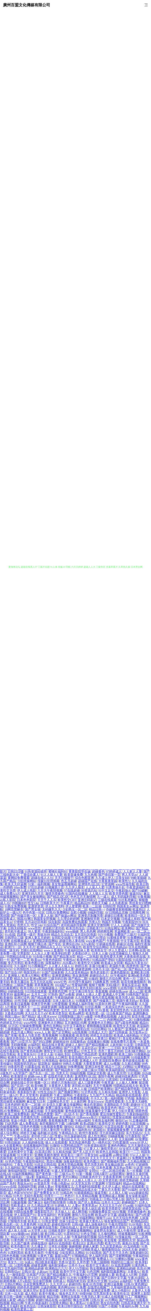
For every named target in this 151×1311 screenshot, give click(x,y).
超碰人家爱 (90, 1246)
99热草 (115, 981)
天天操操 (136, 1129)
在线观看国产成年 (53, 1278)
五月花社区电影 (36, 922)
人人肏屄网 (78, 1101)
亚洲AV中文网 (97, 1281)
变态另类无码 (93, 1164)
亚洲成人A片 (88, 1060)
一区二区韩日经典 (112, 1170)
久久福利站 (12, 1167)
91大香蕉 (83, 1290)
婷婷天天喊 (99, 903)
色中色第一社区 (34, 912)
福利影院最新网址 (113, 1271)
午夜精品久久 (68, 1133)
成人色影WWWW (20, 1192)
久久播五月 (39, 1246)
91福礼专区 (62, 1054)
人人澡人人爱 (95, 887)
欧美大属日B (20, 981)
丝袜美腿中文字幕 (97, 1111)
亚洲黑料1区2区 (86, 1076)
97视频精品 (79, 1255)
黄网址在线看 (70, 1296)
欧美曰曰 (79, 1243)
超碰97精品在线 (47, 1300)
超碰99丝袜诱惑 (126, 1076)
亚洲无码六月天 (33, 893)
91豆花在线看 (113, 1126)
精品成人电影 (35, 1098)
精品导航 (53, 1296)
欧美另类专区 (58, 1013)
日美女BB (122, 878)
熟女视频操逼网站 (102, 1268)
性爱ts (58, 1136)
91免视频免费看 (52, 1126)
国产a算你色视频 (126, 1022)
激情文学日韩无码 (48, 1259)
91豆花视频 (137, 1123)
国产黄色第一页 (47, 1174)
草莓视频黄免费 (118, 1129)
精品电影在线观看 (128, 1095)
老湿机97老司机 (53, 928)
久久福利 (20, 966)
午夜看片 (66, 903)
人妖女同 (124, 1016)
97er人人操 (137, 1155)
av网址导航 (121, 1155)
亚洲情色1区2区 (89, 884)
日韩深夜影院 (46, 1306)
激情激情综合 (110, 1249)
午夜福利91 (62, 1189)
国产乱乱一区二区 (41, 1073)
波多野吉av (70, 1218)
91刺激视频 (22, 1180)
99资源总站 (89, 890)
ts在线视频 (79, 1032)
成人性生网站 (97, 1136)
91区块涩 (43, 1224)
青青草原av (89, 1205)
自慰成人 (59, 1281)
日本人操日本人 (63, 1000)
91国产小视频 (107, 1306)
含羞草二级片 (134, 1126)
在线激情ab (78, 1041)
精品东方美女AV (136, 963)
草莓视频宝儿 (64, 1186)
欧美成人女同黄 (112, 963)
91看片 (12, 1089)
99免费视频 (75, 1066)
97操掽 (31, 1237)
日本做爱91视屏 (11, 1259)
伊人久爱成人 (117, 950)
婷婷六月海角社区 (63, 1082)
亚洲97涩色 (22, 997)
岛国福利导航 (27, 1186)
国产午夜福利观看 (124, 1003)
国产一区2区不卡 (66, 1114)
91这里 (128, 1044)
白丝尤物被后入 (120, 953)
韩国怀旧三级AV (122, 1262)
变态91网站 (70, 1177)
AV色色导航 (13, 1161)
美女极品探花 (114, 1164)
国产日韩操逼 (118, 1032)
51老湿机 (112, 1079)
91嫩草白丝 (81, 1029)
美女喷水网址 (131, 1038)
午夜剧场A (122, 890)
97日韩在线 (58, 1089)
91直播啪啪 (8, 1287)
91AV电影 (135, 1224)
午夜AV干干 (45, 1079)
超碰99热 (75, 1284)
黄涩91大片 (54, 1148)
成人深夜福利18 (96, 1224)
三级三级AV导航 (92, 1070)
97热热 (53, 994)
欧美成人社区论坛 (91, 1079)
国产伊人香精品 (89, 1202)
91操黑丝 (93, 1303)
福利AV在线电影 (59, 1243)
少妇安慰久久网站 (71, 1252)
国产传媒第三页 (104, 1000)
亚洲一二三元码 (109, 1048)
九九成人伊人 (104, 878)
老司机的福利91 (36, 1249)
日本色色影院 (26, 900)
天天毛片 (29, 947)
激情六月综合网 (110, 978)
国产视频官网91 (69, 1092)
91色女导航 (88, 1233)
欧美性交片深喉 (89, 963)
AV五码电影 (131, 1246)
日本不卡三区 (110, 1202)
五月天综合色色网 (125, 1218)
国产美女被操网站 (32, 896)
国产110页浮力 (21, 1041)
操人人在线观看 (56, 1142)
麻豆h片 (19, 1098)
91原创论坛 (71, 1233)
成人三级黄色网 (89, 1082)
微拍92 (69, 1126)
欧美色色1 (84, 959)
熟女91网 (34, 1048)
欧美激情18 (19, 1076)
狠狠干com (103, 1218)
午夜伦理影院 (117, 1224)
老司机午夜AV (24, 1158)
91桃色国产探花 (137, 994)
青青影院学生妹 (80, 871)
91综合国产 (51, 925)
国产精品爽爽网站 (34, 1167)
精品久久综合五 (62, 934)
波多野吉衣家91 (105, 1230)
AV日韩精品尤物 (116, 912)
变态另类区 (15, 963)
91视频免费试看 (39, 1170)
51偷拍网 (72, 1123)
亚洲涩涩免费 (100, 1290)
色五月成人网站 (22, 1032)
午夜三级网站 (63, 1095)
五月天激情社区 (139, 1145)
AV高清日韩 (42, 1152)
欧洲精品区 (95, 1126)
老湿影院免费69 (110, 1060)
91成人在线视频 (112, 1296)
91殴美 (71, 1202)
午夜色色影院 (51, 959)
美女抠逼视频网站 (64, 884)
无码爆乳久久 (51, 909)
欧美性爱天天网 (111, 956)
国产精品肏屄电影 (127, 1089)
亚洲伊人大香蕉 (130, 1092)
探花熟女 (44, 1063)
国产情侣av (126, 1300)
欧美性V (124, 881)
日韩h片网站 (13, 1284)
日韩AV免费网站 (57, 912)
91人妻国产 (116, 1029)
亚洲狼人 (14, 975)
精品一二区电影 (88, 956)
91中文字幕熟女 (74, 1026)
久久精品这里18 (42, 1205)
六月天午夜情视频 (50, 890)
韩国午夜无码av (127, 1000)
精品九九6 (21, 978)
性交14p (33, 903)
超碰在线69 (39, 1243)
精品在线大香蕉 (53, 1044)
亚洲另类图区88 (25, 1079)
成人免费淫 (19, 1199)
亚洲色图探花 (119, 972)
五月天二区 (39, 994)
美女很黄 (110, 1240)
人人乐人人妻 (40, 953)
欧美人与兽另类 (29, 1035)
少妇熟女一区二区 (74, 909)
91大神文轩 (25, 1155)
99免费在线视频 (105, 1016)
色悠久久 (23, 925)
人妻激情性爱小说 (71, 1038)
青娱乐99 (43, 934)
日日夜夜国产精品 (118, 1013)
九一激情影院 (15, 1274)
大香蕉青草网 (92, 1063)
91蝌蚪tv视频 (124, 1259)
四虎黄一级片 (26, 934)
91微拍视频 (141, 1019)
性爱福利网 (79, 985)
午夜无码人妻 (90, 1296)
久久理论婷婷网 (68, 918)
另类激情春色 (136, 1211)
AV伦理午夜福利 (79, 981)
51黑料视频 (22, 1265)
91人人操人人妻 (52, 874)
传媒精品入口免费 (48, 1177)
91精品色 (66, 1192)
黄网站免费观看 (19, 878)
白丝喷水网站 (58, 1303)
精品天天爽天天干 (65, 1158)
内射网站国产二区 (119, 1019)
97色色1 (77, 1107)
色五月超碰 (69, 881)
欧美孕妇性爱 (61, 953)
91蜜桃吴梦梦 (116, 937)
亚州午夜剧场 (89, 1227)
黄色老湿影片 (99, 972)
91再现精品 (50, 1060)
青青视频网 (50, 1035)
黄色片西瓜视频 (103, 997)
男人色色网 (88, 931)
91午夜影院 (133, 1136)
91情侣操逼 (12, 1142)
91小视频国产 (37, 966)
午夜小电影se (60, 1183)
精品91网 (17, 1303)
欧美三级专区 (34, 1208)
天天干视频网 (102, 1085)
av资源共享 (42, 1183)
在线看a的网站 (52, 1048)
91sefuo (113, 1281)
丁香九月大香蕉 (109, 1189)
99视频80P (19, 903)
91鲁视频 (143, 896)
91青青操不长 (115, 887)
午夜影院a (81, 1095)
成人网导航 (79, 1211)
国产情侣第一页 (109, 874)
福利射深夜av (57, 1265)
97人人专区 (36, 1057)
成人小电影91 (120, 1290)
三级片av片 (67, 1174)
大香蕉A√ (134, 1271)
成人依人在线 (17, 1230)
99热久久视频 (72, 1063)
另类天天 (62, 1073)
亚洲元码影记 (87, 900)
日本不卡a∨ (76, 1265)
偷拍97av (121, 1120)
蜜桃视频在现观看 (99, 1026)
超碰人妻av (45, 1186)
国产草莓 (11, 1035)
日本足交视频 (110, 918)
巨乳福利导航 (14, 1268)
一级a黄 (28, 1177)
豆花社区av (89, 1048)
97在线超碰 (72, 890)
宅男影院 (23, 953)
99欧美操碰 (138, 878)
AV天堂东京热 (80, 1183)
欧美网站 (128, 928)
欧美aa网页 (76, 1013)
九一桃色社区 (101, 1142)
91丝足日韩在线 (45, 1164)
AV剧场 (44, 1089)
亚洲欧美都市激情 (46, 1155)
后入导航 (31, 1218)
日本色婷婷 (12, 1104)
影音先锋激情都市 (133, 981)
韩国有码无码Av (25, 1063)
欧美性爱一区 (95, 1013)
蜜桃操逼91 (53, 1208)
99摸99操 (85, 1293)
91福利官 (81, 1170)
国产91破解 (139, 890)
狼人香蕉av (77, 1303)
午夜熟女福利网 (103, 1120)
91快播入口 (131, 1177)
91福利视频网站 (23, 1174)
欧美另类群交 (111, 1208)
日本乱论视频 (57, 1246)
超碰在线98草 (61, 1224)
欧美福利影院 (115, 1070)
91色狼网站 (92, 1107)
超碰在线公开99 (22, 1082)
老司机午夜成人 (16, 931)
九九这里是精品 (111, 1246)
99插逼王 (95, 1199)
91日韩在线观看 (36, 991)
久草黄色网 (28, 1224)
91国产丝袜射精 (53, 972)
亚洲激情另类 (90, 918)
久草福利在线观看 (87, 1186)
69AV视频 (119, 1211)
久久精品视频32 (138, 1161)
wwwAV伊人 (134, 1007)
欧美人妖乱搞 (91, 1208)
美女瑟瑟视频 (131, 1048)
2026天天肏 (129, 1249)
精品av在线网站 (134, 1183)
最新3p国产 (62, 1255)
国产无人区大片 (84, 1152)
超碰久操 (37, 1233)
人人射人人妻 (132, 871)
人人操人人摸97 (50, 1218)
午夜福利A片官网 (85, 1274)
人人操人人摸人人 (84, 1180)
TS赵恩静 (11, 1123)
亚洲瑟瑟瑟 (36, 906)
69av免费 (20, 887)
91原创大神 (103, 1003)
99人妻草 (34, 931)
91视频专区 (14, 1290)
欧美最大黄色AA (91, 1221)
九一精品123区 (15, 1237)
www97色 (60, 981)
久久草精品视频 (87, 1196)
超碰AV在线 (125, 944)
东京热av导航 (122, 1167)
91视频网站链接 (34, 1296)
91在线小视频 (42, 956)
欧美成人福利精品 (126, 1035)
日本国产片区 (35, 1274)
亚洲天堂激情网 (98, 925)
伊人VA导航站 (78, 1268)
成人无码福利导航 (123, 896)
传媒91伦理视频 (48, 881)
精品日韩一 (97, 909)
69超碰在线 (15, 991)
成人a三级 (136, 991)
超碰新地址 (126, 1215)
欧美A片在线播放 (54, 1066)
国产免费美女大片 (46, 1192)
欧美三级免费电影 (17, 1114)
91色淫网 (93, 1271)
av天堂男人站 (37, 1230)
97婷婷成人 (114, 871)
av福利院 (65, 1300)
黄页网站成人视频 (111, 1196)
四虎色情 (132, 966)
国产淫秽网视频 (120, 1255)
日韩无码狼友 (17, 928)
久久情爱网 (83, 997)
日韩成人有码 (130, 918)
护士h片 (33, 1278)
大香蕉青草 (86, 1010)
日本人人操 (100, 953)
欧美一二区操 (92, 906)
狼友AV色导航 (92, 1284)
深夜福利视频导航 (70, 1007)
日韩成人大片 (97, 1032)
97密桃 (18, 922)
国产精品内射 (23, 1139)
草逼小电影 (19, 1120)
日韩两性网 (137, 912)
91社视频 (134, 1073)
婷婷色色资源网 (28, 1287)
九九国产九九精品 (102, 1095)
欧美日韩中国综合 (70, 1306)
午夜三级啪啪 (100, 1262)
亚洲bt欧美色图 (138, 975)
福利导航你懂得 (55, 1202)
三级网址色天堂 (58, 1101)
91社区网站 (99, 1029)
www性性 (34, 928)
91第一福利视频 (39, 884)
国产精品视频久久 (59, 1274)
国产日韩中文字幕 (113, 1278)
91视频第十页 (54, 887)
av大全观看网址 (11, 1145)
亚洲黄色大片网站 (50, 1022)
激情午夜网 (106, 1076)
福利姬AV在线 (47, 1133)
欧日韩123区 (53, 1233)
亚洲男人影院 (140, 1293)
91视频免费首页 (100, 1211)
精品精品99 (82, 903)
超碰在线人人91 (42, 878)
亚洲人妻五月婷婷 (37, 937)
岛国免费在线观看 (74, 922)
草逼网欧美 (122, 931)
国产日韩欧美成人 (87, 1249)
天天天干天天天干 (102, 1158)
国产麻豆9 (35, 1202)
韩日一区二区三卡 (131, 1107)
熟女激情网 (80, 975)
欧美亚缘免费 (73, 874)
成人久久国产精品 (61, 1249)
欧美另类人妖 (124, 997)
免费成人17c (105, 1259)
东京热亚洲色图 (80, 1142)
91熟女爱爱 (50, 1221)
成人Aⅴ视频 (111, 1063)
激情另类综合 (15, 1038)
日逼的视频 (48, 1287)
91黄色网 (17, 1240)
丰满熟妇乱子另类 (116, 1104)
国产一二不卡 (14, 1249)
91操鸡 (93, 978)
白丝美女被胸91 (16, 1048)
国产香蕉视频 (89, 1114)
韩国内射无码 (76, 1281)
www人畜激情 (53, 950)
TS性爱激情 (120, 1142)
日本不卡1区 (101, 969)
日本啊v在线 (137, 950)
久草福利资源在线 (123, 1287)
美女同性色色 (119, 1010)
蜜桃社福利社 (57, 871)
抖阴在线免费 (23, 1211)
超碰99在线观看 (40, 1000)
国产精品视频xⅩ (97, 1044)
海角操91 (142, 1098)
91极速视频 (19, 1202)
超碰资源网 (83, 969)
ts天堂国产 (20, 1073)
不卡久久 (96, 1098)
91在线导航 (125, 988)
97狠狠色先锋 (17, 1221)
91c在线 (10, 934)
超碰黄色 (98, 871)
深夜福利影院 (72, 1161)
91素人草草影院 (63, 1170)
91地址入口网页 (56, 1057)
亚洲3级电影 (13, 1177)
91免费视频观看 (78, 1098)
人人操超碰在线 (33, 1142)
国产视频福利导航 (113, 1161)
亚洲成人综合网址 (40, 1199)
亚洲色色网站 (117, 1145)
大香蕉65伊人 (81, 953)
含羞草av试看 (40, 1180)
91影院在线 (123, 959)
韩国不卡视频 (111, 922)
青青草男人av (46, 1237)
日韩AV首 (28, 1271)
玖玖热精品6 (118, 947)
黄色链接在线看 (133, 1060)
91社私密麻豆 (127, 900)
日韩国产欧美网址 (100, 1089)
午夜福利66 (140, 1255)
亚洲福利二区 (134, 1029)
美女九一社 (15, 1262)
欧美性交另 (106, 1123)
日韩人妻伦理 (50, 1129)
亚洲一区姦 (15, 1208)
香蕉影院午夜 (26, 1092)
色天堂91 (69, 1259)
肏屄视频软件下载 (51, 1123)
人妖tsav (42, 1271)
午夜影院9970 (131, 922)
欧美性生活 (121, 1293)
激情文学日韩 (53, 1051)
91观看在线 (33, 1066)
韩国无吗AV (31, 972)
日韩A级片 (100, 1174)
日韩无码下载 (72, 1148)
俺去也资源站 (93, 1104)
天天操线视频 (54, 1111)
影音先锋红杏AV (80, 1057)
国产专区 (54, 944)
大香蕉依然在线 (135, 956)
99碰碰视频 (116, 1136)
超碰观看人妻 (27, 1089)
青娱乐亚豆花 (131, 985)
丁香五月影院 (23, 1164)
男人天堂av (129, 874)
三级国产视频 (23, 985)
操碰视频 (75, 1246)
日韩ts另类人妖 (113, 1199)
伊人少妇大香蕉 (123, 1111)
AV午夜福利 (118, 975)
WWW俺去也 (72, 947)
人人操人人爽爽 (126, 1082)
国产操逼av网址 (65, 915)
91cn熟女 (82, 1199)
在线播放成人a (21, 941)
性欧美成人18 (20, 1205)
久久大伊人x (58, 1284)
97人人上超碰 (120, 925)
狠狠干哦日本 (37, 944)
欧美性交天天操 (124, 1026)
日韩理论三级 (14, 937)
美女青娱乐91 (26, 1054)
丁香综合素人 (29, 874)
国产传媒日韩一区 (23, 915)
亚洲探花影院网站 (45, 941)
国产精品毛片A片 (32, 1148)
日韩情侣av (12, 1271)
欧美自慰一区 (9, 1224)
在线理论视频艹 (98, 1287)
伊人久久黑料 (54, 906)
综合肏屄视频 (42, 1281)
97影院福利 (114, 1183)
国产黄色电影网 (31, 1051)
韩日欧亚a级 (53, 1240)
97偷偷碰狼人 (48, 988)
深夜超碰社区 (138, 1252)
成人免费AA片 (10, 893)
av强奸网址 (117, 1174)
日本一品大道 (14, 1293)
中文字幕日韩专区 (81, 991)
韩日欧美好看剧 (46, 1262)
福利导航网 (43, 1158)
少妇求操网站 (26, 881)
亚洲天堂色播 (40, 1003)
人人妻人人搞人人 (61, 966)
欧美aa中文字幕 (106, 1215)
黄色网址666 (66, 1287)
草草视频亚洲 (43, 985)
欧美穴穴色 (113, 1243)
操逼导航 (100, 1192)
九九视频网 (34, 1038)
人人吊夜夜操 (118, 903)
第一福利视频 (113, 1098)
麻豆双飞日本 (36, 1101)
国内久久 (132, 1199)
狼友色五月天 (68, 1293)
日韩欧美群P (57, 1230)
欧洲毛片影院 (17, 1057)
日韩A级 (78, 1224)
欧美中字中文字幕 (72, 1271)
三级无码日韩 (57, 978)
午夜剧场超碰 (64, 997)
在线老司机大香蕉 (60, 1076)
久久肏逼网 (89, 1139)
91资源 (54, 1271)
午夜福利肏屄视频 (84, 1237)
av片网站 (111, 1300)
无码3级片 (113, 985)
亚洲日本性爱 (94, 1066)
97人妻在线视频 (19, 1070)
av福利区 (34, 1044)
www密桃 (109, 988)
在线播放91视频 (98, 1041)
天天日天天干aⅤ (36, 1013)
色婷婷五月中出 (11, 1022)
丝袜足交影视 (96, 1073)
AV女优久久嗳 (52, 1104)
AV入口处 (14, 1019)
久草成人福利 (29, 1129)
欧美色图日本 (20, 1246)
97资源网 (107, 884)
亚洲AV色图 (95, 1243)
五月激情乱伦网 (75, 1022)
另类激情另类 (29, 1117)
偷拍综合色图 (68, 1060)
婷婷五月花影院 (101, 1035)
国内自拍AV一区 (83, 1167)
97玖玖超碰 (36, 887)
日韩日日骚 (15, 871)
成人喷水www (47, 1016)
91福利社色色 (23, 1189)
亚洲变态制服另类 (90, 915)
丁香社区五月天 (69, 1139)
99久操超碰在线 (75, 1136)
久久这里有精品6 (77, 972)
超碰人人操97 (74, 1044)
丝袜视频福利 (127, 1233)
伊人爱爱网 (73, 906)
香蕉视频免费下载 (61, 1120)
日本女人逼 (45, 1054)
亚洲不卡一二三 (29, 1007)
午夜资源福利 (135, 887)
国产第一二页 (20, 959)
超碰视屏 (46, 1095)
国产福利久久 (68, 988)
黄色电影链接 (74, 1111)
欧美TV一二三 (129, 1152)
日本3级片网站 (135, 1051)
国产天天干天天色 (115, 1252)
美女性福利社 (46, 1215)
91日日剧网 (122, 1057)
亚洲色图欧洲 (107, 1054)
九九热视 (90, 874)
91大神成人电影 (34, 1019)
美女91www (95, 1101)
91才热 (71, 1278)
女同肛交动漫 (61, 937)
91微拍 (54, 1145)
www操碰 (72, 931)
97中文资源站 (56, 1098)
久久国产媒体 (20, 1243)
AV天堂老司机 (108, 1180)
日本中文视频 (43, 1189)
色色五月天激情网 (83, 896)
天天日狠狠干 (64, 878)
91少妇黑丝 (93, 1252)
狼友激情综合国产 (116, 1221)
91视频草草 (84, 1000)
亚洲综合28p (71, 944)
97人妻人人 (91, 1148)
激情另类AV (109, 1148)
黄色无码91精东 (91, 988)
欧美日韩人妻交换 (17, 1107)
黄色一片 (129, 978)
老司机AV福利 (82, 1085)
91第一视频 (84, 1174)
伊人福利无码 (98, 1255)
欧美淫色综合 (75, 928)
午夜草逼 (107, 1082)
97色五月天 (89, 1051)
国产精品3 (29, 1016)
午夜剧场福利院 (137, 1114)
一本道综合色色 (113, 1007)
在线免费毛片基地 (123, 1041)
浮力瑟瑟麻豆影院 (111, 1133)
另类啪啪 (90, 1306)
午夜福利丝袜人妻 (77, 950)
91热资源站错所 (36, 871)
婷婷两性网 (105, 931)
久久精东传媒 (107, 1092)
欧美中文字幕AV (97, 1265)
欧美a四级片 (88, 1123)
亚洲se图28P (37, 978)
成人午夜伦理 (116, 1073)
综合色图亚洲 (84, 878)
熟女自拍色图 (109, 1303)
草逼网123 (123, 1158)
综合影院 (54, 922)
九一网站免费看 (59, 1167)
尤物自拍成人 (68, 1227)
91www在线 (8, 1186)
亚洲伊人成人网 (67, 1079)
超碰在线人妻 (64, 969)
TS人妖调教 (134, 1227)
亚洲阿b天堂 (126, 1240)
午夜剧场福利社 (53, 931)
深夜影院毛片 (43, 1211)
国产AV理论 (97, 937)
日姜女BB (91, 1155)
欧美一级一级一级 (23, 1010)
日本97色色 (68, 1290)
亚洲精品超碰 (34, 1268)
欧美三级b (126, 1054)
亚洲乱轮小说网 (16, 944)
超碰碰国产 (129, 1202)
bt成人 (29, 1262)
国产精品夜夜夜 (42, 997)
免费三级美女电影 (57, 1107)
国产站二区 (119, 969)
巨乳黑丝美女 (102, 1293)
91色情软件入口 (25, 969)
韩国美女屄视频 (45, 918)
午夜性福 (51, 1252)
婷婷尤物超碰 (128, 1180)
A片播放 (10, 1007)
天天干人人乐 (46, 900)
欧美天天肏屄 (34, 1252)
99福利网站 (87, 1218)
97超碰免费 (12, 1060)
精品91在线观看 (133, 1186)
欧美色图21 (91, 1161)
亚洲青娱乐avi (64, 1199)
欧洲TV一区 (13, 947)
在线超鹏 (37, 1107)
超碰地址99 (61, 1041)
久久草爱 (6, 978)
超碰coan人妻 (37, 1076)
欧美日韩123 (29, 988)
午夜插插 (113, 941)
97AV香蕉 (102, 1010)
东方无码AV (134, 1133)
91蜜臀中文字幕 (89, 1278)
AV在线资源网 (120, 1265)
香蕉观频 (101, 991)
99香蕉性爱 (15, 1066)
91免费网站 (135, 937)
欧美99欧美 (39, 1085)
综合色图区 (106, 1237)
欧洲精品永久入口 (49, 947)
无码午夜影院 (33, 1196)
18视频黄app (49, 1117)
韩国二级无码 (9, 950)
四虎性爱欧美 (114, 1101)
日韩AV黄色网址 (135, 1284)
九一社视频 (134, 1170)
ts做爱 (89, 1016)
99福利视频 (78, 1073)
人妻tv (76, 1205)
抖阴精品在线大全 (19, 956)
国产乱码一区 (20, 1085)
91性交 (4, 1199)
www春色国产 (95, 941)
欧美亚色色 (109, 1107)
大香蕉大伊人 (60, 1180)
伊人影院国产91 (25, 1215)
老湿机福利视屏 (42, 1070)
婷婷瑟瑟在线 (131, 1208)
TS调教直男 (100, 981)
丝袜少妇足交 (68, 1221)
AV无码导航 (45, 969)
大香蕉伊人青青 (59, 1085)
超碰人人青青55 (96, 1038)
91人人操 (63, 1237)
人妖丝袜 (116, 1044)
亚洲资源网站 (61, 975)
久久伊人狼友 (74, 887)
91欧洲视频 (28, 1255)
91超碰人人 (62, 1205)
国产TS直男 (72, 1048)
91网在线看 (19, 1278)
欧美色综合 (28, 1306)
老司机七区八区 (42, 1136)
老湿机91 (99, 1129)
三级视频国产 (14, 1029)
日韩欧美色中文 (90, 1177)
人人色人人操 (77, 1089)
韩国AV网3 (24, 918)
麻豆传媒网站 (72, 1104)
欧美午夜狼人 (48, 1293)
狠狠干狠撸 (96, 985)
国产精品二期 (77, 978)
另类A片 (94, 922)
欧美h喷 (28, 1259)
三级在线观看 (107, 900)
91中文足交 (106, 890)
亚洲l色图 (50, 1038)
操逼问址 (135, 893)
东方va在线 (71, 1240)
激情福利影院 (17, 1170)
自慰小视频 (78, 912)
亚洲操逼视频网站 (79, 1230)
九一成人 (103, 896)
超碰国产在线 (87, 881)
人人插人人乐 (98, 893)
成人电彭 (31, 1293)
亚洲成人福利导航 (81, 1003)
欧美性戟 (82, 1035)
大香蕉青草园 (107, 881)
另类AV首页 (66, 1262)
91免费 (81, 1287)
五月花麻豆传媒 (32, 1111)
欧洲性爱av (72, 1051)
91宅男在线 (89, 1092)
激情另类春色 (54, 893)
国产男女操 (33, 909)
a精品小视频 (25, 1300)
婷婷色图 (122, 1123)
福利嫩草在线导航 (45, 1227)
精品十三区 (113, 1066)
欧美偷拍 (6, 997)
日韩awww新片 (86, 1117)
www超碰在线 (138, 1192)
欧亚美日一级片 (72, 1155)
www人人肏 (42, 1032)
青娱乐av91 (25, 1183)
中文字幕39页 (130, 941)
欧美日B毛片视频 (37, 1029)
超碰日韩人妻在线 (71, 941)
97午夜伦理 (79, 937)
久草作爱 (83, 1262)
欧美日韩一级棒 (11, 1296)
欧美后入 (34, 1221)
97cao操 (128, 1205)
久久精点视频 (130, 1063)
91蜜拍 (65, 1129)
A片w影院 (88, 944)
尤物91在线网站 (31, 950)
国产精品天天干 (61, 1029)
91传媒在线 (123, 1237)
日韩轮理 (109, 906)
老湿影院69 (15, 1218)
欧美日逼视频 (20, 1003)
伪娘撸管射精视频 (118, 909)
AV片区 (13, 1026)
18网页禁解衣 (14, 909)
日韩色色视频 (29, 1126)
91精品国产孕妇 (103, 959)
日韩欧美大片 (49, 903)
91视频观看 (67, 1035)
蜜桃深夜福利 (9, 1148)
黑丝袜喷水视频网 (12, 1101)
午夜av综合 (21, 1136)
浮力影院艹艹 (34, 1240)
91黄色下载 (45, 1255)
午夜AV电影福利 (36, 1303)
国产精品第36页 (64, 956)
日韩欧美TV (94, 928)
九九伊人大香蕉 (45, 1139)
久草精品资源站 (92, 1240)
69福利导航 (95, 912)
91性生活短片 (46, 1092)
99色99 (83, 1158)
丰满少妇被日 (98, 966)
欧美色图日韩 (34, 963)
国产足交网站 (61, 1032)
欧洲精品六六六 (56, 1268)
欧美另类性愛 (85, 1259)
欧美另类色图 (118, 893)
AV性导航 (21, 1000)
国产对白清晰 (42, 1041)
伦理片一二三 (53, 1196)
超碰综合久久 (98, 975)
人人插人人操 (118, 1192)
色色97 (69, 1196)
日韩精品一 (134, 1070)
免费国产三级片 (125, 934)
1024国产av (62, 985)
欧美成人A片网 (126, 1274)
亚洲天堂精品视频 (70, 1164)
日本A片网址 (71, 1208)
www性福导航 (125, 884)
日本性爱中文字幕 (20, 1152)
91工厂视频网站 (136, 1296)
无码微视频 (19, 1044)
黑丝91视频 (54, 1161)
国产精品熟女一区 (67, 1070)
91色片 (18, 1196)
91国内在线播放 (76, 893)
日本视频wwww (130, 1079)
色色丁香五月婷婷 (110, 1051)
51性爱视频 (59, 1003)
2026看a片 (69, 963)
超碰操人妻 (107, 1274)
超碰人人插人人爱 (88, 994)
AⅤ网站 (127, 1066)
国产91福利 (129, 1189)
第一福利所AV (82, 1129)
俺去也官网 (81, 1300)
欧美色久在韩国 (107, 1152)
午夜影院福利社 (34, 1161)
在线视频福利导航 (35, 1145)
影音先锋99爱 (49, 1290)
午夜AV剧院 (136, 1278)
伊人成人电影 (26, 890)
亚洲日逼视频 (113, 1284)
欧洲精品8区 (139, 1221)
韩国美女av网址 (128, 906)
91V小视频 (105, 934)
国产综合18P (13, 972)
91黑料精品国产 (72, 1145)
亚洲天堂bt (30, 1290)
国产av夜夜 (67, 994)
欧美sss (36, 959)
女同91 (93, 1170)
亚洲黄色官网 (57, 991)
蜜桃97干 (115, 1038)
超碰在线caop (118, 991)
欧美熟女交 (99, 950)
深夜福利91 (53, 963)
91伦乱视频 (93, 1007)
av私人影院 (8, 900)
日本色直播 (104, 1167)
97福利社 (105, 1117)
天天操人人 (62, 1211)
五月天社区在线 (41, 981)
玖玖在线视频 (137, 947)
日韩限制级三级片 (70, 1016)
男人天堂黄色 (28, 1095)
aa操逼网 (105, 1155)
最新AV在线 (130, 1243)
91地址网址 (112, 928)
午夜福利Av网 (128, 1306)
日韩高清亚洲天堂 (133, 1303)
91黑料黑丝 (15, 1252)
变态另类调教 (37, 1120)
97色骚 (129, 1098)
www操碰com (20, 1233)
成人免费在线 (28, 1123)
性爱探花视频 (9, 1117)
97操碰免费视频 (30, 1026)
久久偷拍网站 (107, 1233)
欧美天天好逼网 (16, 884)
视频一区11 (42, 1082)
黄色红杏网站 (52, 1026)
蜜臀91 (46, 975)
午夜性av (69, 959)
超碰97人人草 (107, 1139)
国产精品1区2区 (58, 896)
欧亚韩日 (139, 909)
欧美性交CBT (67, 900)
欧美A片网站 (31, 975)
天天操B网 (126, 1139)
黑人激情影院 (31, 1060)
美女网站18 (67, 1117)
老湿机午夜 (117, 966)
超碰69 (135, 1104)
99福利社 (6, 1164)
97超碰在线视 (105, 944)
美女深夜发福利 (136, 1196)
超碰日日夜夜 (113, 915)
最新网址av (21, 994)
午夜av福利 (82, 1120)
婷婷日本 (81, 966)
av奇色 (129, 1164)
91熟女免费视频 (16, 906)
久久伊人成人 (111, 1186)
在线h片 (80, 1126)
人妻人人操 (45, 915)
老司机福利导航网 (73, 925)
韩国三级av (12, 1016)
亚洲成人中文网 (113, 994)
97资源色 (76, 1019)
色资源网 (64, 1215)
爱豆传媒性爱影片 (112, 1114)
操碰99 (56, 1063)
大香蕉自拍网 (14, 1013)
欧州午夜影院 (88, 1133)
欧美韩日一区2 (135, 915)
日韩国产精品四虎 (84, 1054)
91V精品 (6, 1196)
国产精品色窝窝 (48, 1010)
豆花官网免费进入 (35, 1284)
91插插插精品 (83, 1192)
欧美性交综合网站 (95, 947)
